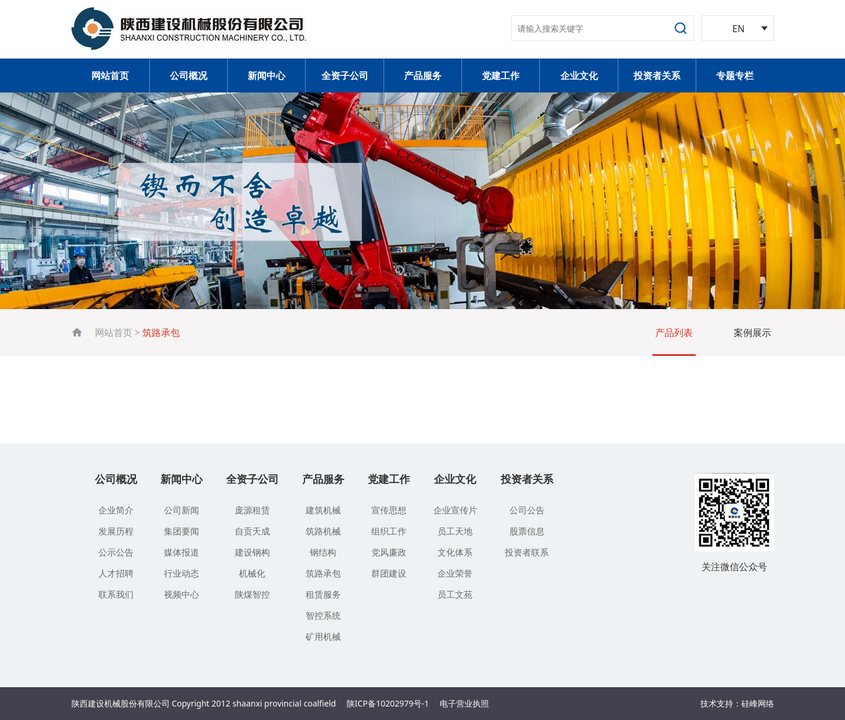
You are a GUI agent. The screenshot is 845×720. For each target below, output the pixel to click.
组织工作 (388, 531)
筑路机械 (323, 531)
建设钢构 (252, 552)
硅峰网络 (757, 703)
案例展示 (752, 332)
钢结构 (323, 552)
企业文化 (579, 75)
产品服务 (423, 75)
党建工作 (500, 75)
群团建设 (388, 573)
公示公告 (116, 552)
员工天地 (455, 531)
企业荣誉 (455, 573)
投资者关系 (657, 75)
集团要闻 (181, 531)
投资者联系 (527, 552)
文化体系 (455, 552)
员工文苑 (455, 594)
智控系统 (323, 615)
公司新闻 (181, 510)
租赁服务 (323, 594)
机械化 (252, 573)
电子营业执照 (464, 703)
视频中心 (181, 594)
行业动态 (181, 573)
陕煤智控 (252, 594)
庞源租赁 (252, 510)
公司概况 (188, 75)
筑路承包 (323, 573)
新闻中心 (266, 75)
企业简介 (116, 510)
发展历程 (116, 531)
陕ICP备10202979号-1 (388, 703)
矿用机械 (323, 636)
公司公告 (527, 510)
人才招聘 (116, 573)
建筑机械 (323, 510)
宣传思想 (388, 510)
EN (739, 28)
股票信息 (527, 531)
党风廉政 (388, 552)
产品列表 (674, 332)
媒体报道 (181, 552)
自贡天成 (252, 531)
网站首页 (110, 75)
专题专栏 (735, 75)
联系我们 (116, 594)
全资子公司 (344, 75)
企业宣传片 (455, 510)
